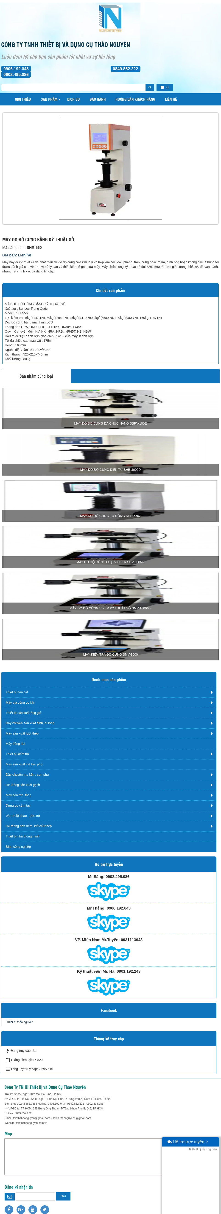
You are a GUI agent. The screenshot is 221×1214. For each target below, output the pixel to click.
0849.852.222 (125, 69)
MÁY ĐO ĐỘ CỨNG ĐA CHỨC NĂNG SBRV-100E (110, 423)
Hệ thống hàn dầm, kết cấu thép (29, 826)
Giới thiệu (23, 99)
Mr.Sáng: (96, 877)
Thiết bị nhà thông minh (22, 836)
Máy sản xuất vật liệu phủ (24, 764)
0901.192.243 (128, 971)
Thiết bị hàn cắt (17, 692)
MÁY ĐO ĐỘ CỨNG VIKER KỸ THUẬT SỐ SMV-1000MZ (110, 608)
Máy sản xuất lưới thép (22, 733)
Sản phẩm (49, 99)
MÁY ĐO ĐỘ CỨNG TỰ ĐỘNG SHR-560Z (110, 516)
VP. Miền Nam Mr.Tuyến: (97, 940)
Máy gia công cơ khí (20, 702)
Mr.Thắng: (96, 908)
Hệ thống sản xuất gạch (23, 785)
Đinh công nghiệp (18, 846)
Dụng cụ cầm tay (18, 805)
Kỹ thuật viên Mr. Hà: (96, 971)
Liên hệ (171, 99)
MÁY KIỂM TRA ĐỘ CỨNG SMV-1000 (110, 654)
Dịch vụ (73, 99)
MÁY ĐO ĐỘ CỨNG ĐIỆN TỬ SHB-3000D (110, 469)
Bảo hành (98, 99)
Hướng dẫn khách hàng (135, 99)
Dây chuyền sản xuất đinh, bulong (30, 723)
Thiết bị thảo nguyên (19, 1022)
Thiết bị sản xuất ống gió (23, 713)
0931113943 (132, 940)
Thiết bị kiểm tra (17, 754)
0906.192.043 (16, 69)
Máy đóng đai (15, 744)
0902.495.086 (16, 74)
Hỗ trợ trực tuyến (188, 1209)
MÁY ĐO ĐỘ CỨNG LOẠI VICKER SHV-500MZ (110, 562)
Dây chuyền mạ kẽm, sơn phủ (27, 774)
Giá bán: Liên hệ (16, 255)
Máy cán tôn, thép (18, 795)
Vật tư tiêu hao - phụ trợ (23, 816)
